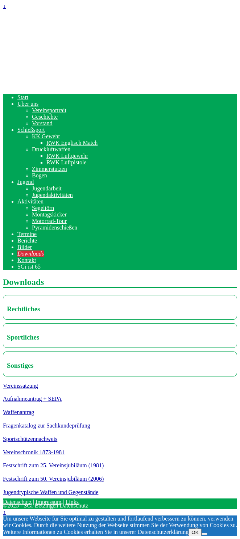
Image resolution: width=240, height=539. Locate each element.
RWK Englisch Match (72, 143)
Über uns (27, 104)
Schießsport (31, 130)
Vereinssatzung (20, 386)
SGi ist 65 (29, 267)
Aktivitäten (30, 201)
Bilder (24, 247)
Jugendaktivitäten (52, 195)
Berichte (27, 240)
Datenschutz (17, 502)
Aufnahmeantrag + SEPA (32, 399)
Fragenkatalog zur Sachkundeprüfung (46, 425)
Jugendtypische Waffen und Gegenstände (50, 492)
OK (194, 532)
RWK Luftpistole (66, 162)
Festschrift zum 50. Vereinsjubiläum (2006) (53, 479)
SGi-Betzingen (41, 505)
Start (22, 97)
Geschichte (45, 117)
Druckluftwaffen (51, 149)
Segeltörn (43, 208)
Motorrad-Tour (49, 221)
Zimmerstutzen (49, 169)
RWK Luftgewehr (67, 156)
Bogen (39, 175)
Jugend (25, 182)
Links (72, 502)
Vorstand (42, 123)
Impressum (48, 502)
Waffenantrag (18, 412)
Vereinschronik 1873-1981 (34, 452)
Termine (27, 234)
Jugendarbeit (47, 188)
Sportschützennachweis (30, 439)
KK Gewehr (46, 136)
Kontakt (26, 260)
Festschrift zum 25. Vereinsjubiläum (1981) (53, 465)
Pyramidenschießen (54, 227)
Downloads (30, 253)
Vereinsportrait (49, 110)
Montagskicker (49, 214)
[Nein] (204, 534)
